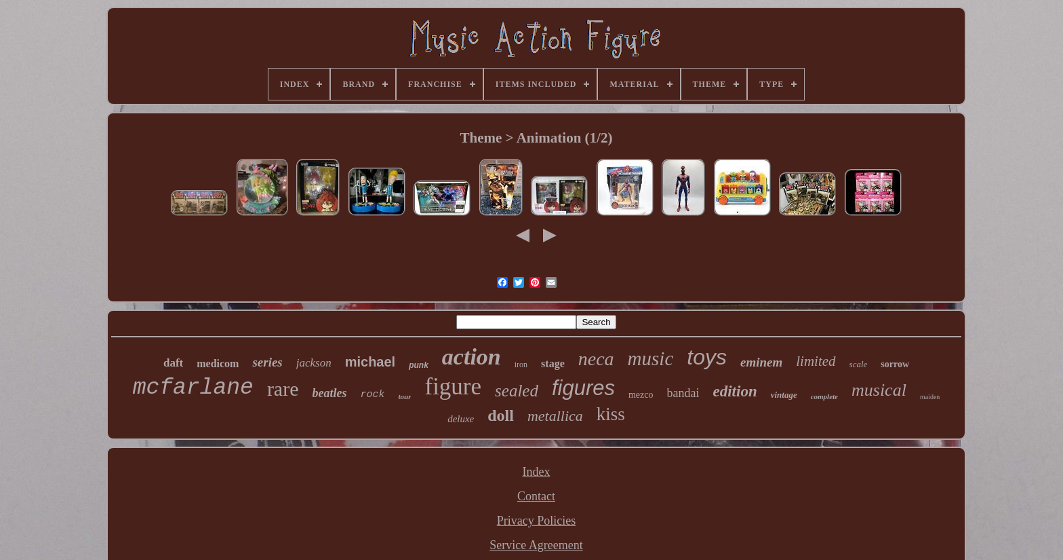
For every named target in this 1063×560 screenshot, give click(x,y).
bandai (683, 393)
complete (824, 396)
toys (707, 357)
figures (583, 388)
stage (553, 363)
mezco (641, 395)
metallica (555, 415)
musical (878, 390)
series (267, 362)
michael (370, 361)
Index (536, 472)
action (471, 356)
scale (858, 364)
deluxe (460, 418)
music (651, 358)
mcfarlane (193, 387)
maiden (930, 396)
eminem (761, 362)
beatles (330, 393)
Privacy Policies (536, 520)
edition (735, 391)
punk (418, 365)
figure (452, 386)
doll (500, 415)
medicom (218, 363)
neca (596, 358)
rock (373, 394)
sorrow (895, 364)
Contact (536, 496)
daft (173, 362)
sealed (516, 390)
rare (283, 388)
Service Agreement (535, 545)
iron (521, 364)
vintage (784, 395)
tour (405, 396)
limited (815, 361)
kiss (611, 414)
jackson (314, 362)
